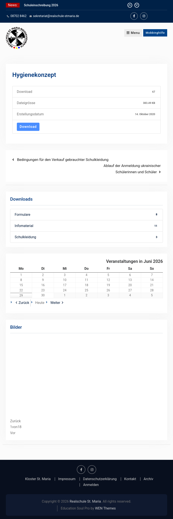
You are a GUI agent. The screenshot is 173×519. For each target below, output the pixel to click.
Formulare (86, 215)
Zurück (24, 303)
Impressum (67, 479)
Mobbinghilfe (155, 32)
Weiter (55, 303)
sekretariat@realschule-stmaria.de (56, 16)
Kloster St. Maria (38, 479)
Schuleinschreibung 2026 (41, 5)
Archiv (148, 479)
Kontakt (130, 479)
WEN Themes (105, 508)
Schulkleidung (86, 237)
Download (28, 127)
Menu (133, 33)
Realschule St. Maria (85, 501)
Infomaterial (86, 226)
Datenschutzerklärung (100, 479)
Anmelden (91, 485)
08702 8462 (19, 16)
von (16, 427)
